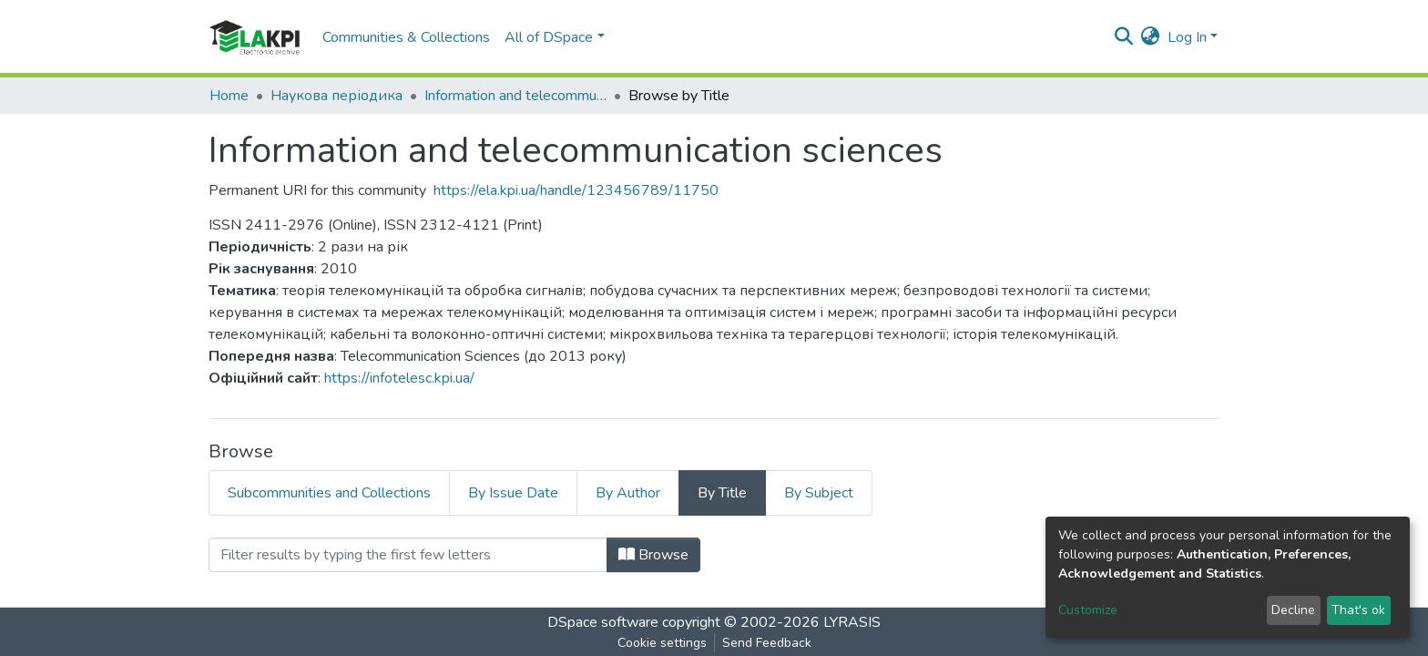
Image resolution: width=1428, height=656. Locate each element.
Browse (653, 555)
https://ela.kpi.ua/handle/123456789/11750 (576, 190)
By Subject (818, 493)
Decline (1293, 610)
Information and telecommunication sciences (515, 96)
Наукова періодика (336, 96)
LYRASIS (852, 622)
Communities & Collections (406, 37)
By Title (722, 493)
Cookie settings (662, 642)
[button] (1150, 37)
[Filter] (408, 555)
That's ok (1358, 610)
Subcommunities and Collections (329, 493)
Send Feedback (766, 642)
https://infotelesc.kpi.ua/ (399, 378)
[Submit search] (1124, 37)
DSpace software (602, 622)
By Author (628, 493)
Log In (1187, 37)
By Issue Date (513, 493)
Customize (1087, 610)
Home (229, 96)
